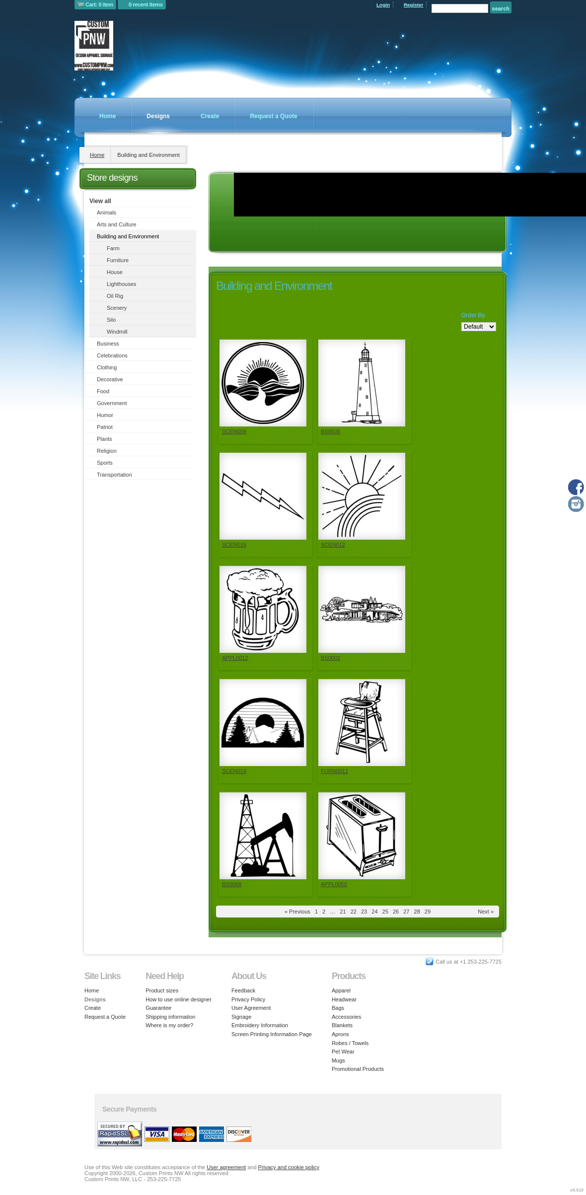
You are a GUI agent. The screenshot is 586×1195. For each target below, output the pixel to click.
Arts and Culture (116, 224)
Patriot (105, 427)
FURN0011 (334, 771)
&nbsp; (263, 383)
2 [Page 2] (323, 911)
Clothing (107, 367)
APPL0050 (334, 884)
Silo (111, 320)
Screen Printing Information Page (271, 1034)
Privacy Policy (248, 999)
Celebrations (112, 355)
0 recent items (146, 4)
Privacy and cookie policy (289, 1167)
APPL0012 (235, 658)
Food (103, 391)
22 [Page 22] (354, 911)
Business (108, 344)
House (115, 272)
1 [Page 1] (316, 911)
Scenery (117, 308)
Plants (104, 439)
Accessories (346, 1017)
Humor (105, 415)
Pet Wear (343, 1051)
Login (383, 4)
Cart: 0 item (99, 4)
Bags (338, 1008)
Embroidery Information (259, 1025)
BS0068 (231, 884)
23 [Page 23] (364, 911)
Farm (113, 248)
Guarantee (158, 1008)
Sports (105, 463)
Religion (107, 451)
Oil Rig (115, 296)
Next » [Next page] (486, 911)
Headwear (344, 999)
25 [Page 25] (385, 911)
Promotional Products (358, 1069)
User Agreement (251, 1008)
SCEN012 (333, 545)
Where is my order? (169, 1025)
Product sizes (162, 990)
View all (100, 201)
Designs (158, 116)
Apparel (341, 990)
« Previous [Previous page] (297, 911)
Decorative (110, 379)
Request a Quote (273, 116)
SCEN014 (234, 771)
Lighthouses (121, 284)
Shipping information (170, 1017)
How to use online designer (179, 999)
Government (112, 403)
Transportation (114, 475)
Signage (241, 1017)
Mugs (338, 1060)
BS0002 (330, 658)
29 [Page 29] (428, 911)
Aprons (340, 1034)
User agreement (226, 1167)
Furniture (118, 260)
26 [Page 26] (396, 911)
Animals (106, 212)
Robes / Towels (350, 1043)
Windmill (117, 332)
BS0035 (330, 431)
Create (210, 116)
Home (107, 116)
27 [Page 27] (406, 911)
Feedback (243, 990)
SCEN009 (234, 431)
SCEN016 (234, 545)
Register (414, 4)
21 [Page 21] (343, 911)
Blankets (342, 1025)
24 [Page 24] (374, 911)
